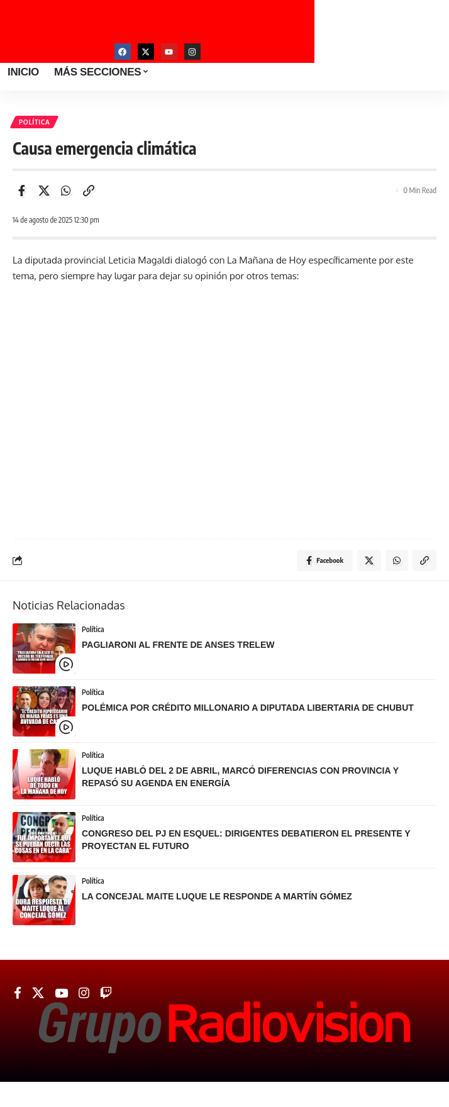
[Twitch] (106, 993)
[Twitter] (38, 993)
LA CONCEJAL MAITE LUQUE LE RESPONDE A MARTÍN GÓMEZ (217, 896)
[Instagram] (83, 993)
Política (34, 122)
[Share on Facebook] (21, 191)
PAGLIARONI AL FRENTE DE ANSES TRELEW (178, 645)
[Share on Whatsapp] (66, 191)
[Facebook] (18, 993)
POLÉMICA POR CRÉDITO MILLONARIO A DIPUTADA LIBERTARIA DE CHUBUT (248, 708)
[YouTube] (61, 993)
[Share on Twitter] (44, 191)
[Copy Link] (88, 191)
